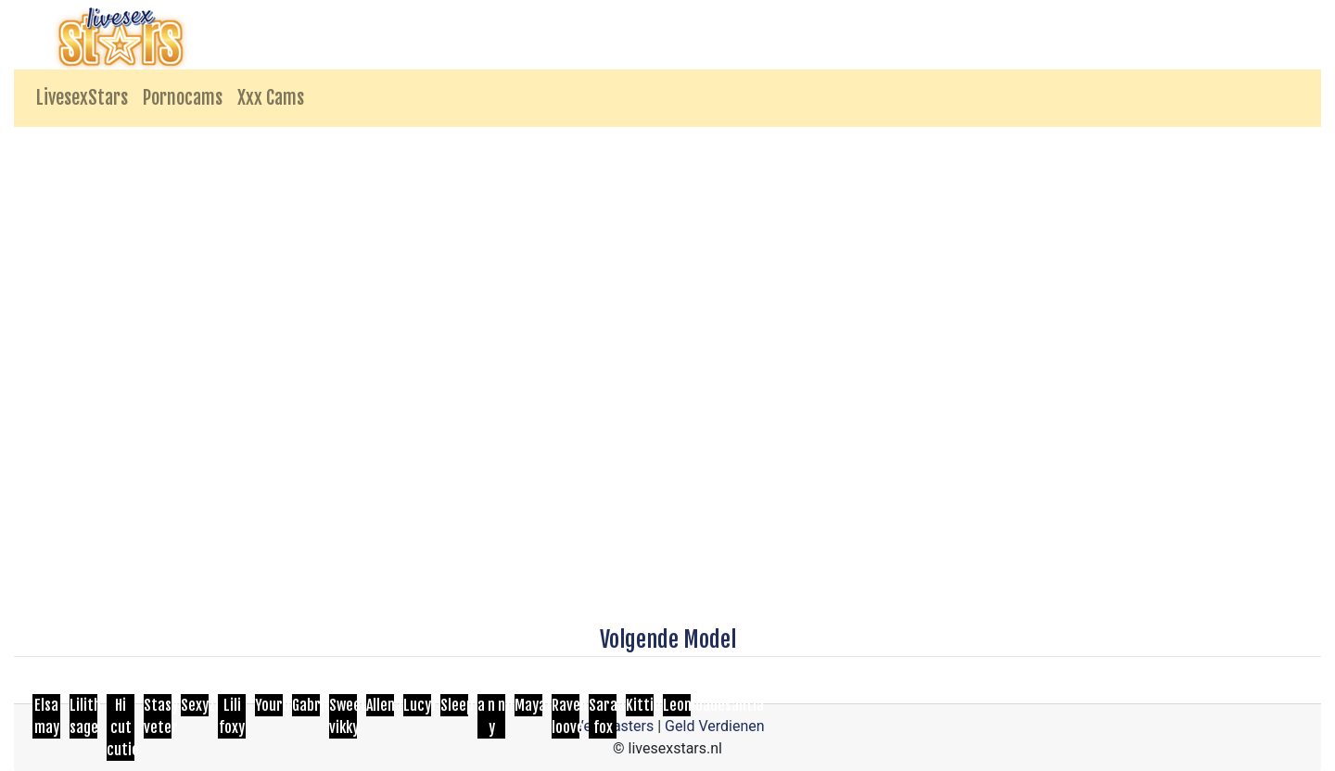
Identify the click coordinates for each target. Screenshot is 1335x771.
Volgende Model (668, 639)
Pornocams (182, 97)
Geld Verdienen (714, 726)
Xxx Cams (270, 97)
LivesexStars (82, 97)
